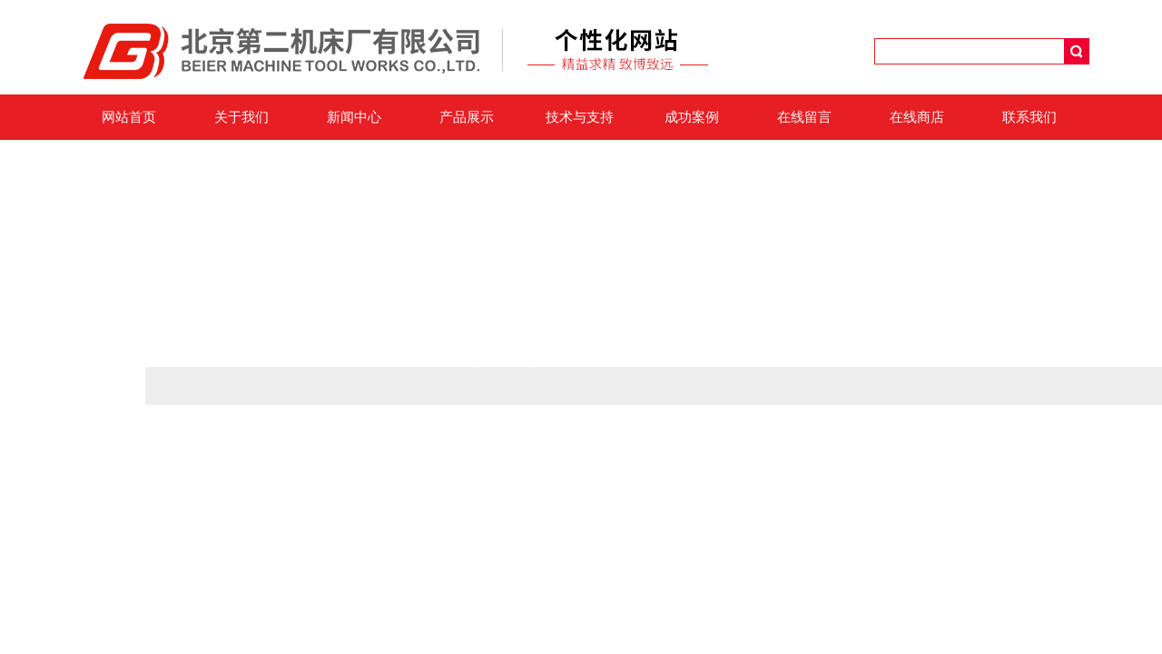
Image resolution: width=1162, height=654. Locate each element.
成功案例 (692, 117)
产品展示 (466, 117)
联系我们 (1029, 117)
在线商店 (917, 117)
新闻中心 (354, 117)
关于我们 (241, 117)
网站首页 (129, 117)
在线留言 (804, 117)
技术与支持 (580, 117)
